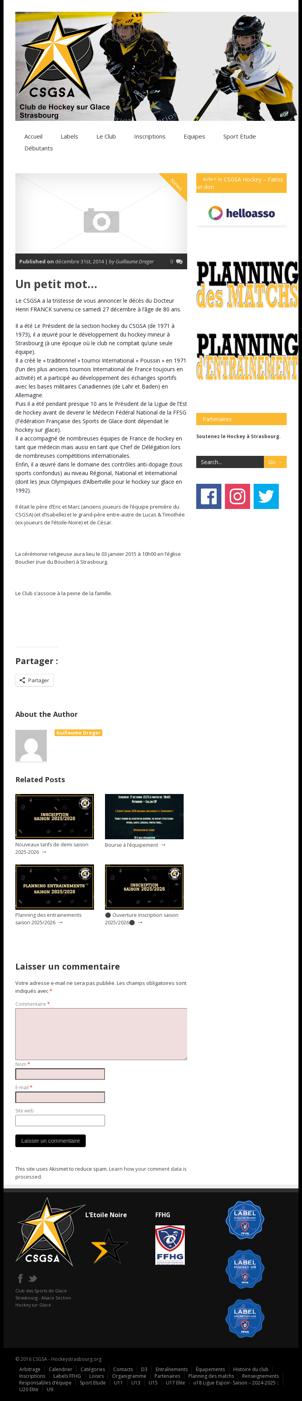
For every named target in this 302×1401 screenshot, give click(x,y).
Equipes (194, 136)
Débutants (38, 148)
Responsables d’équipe (45, 1382)
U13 (135, 1382)
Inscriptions (150, 136)
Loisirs (96, 1376)
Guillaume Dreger (78, 732)
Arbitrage (30, 1369)
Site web (24, 1110)
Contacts (123, 1369)
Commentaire (32, 1004)
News (177, 184)
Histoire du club (251, 1369)
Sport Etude (93, 1382)
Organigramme (129, 1376)
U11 (118, 1382)
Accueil (33, 136)
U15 (153, 1382)
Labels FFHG (67, 1376)
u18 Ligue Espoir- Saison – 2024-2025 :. (236, 1382)
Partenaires (167, 1376)
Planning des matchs (211, 1376)
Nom (22, 1064)
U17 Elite (175, 1382)
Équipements (210, 1369)
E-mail (24, 1087)
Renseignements (260, 1376)
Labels (69, 136)
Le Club (106, 136)
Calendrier (60, 1369)
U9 (50, 1389)
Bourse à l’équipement (131, 845)
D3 (144, 1369)
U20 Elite (29, 1389)
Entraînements (172, 1369)
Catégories (93, 1369)
